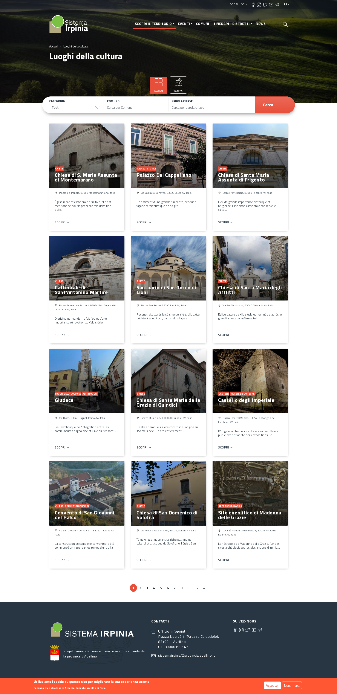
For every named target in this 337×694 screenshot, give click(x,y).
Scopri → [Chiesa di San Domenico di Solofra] (144, 560)
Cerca (268, 104)
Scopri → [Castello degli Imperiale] (225, 447)
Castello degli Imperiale (246, 400)
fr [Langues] (285, 4)
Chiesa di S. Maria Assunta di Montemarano (86, 177)
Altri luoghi (90, 393)
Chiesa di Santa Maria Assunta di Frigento (243, 177)
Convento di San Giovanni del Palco (85, 515)
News (261, 23)
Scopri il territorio (153, 23)
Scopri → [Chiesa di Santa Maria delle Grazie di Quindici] (144, 447)
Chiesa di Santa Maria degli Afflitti (250, 290)
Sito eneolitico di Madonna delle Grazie (249, 515)
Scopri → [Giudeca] (62, 447)
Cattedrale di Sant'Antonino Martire (81, 290)
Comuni (202, 23)
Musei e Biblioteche (242, 393)
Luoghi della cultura (68, 393)
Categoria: (57, 101)
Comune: (113, 101)
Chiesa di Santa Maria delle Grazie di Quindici (168, 402)
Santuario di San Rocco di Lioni (166, 290)
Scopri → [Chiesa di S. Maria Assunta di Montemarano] (62, 222)
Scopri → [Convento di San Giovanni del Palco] (62, 560)
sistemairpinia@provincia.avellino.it (186, 655)
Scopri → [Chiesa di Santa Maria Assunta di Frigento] (225, 222)
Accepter (272, 685)
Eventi (184, 23)
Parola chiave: (183, 101)
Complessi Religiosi (77, 506)
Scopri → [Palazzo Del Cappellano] (144, 222)
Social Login (238, 4)
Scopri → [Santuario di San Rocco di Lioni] (144, 335)
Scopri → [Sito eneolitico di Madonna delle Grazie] (225, 560)
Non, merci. (292, 685)
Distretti (241, 23)
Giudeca (64, 400)
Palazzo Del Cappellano (163, 175)
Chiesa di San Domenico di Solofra (167, 515)
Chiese (59, 168)
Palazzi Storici (146, 168)
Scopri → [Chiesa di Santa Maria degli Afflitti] (225, 335)
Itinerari (221, 23)
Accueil (53, 46)
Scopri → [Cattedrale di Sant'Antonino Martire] (62, 335)
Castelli (224, 393)
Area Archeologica (230, 506)
